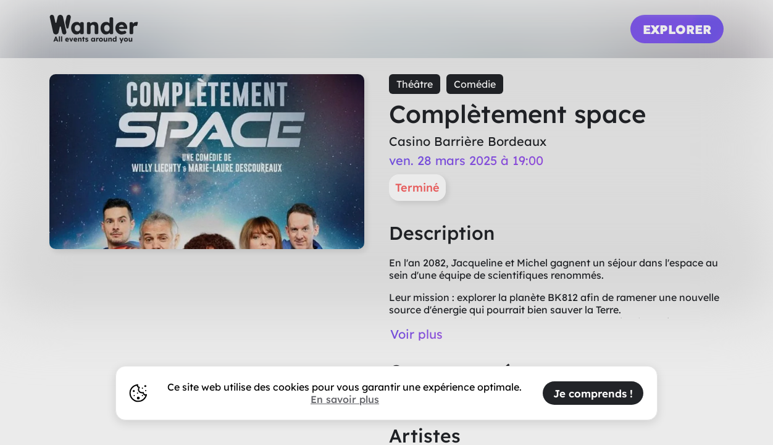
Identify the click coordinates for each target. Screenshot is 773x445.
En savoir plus (345, 399)
